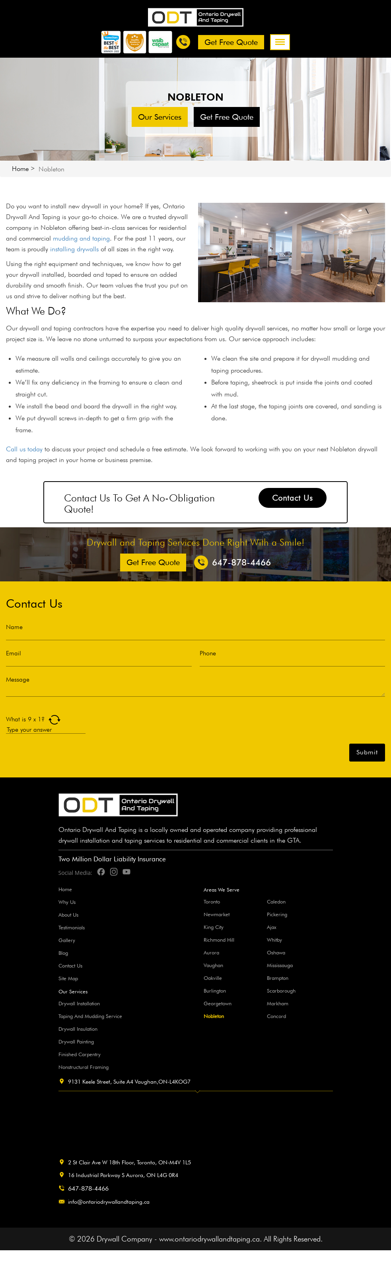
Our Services (159, 117)
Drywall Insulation (77, 1029)
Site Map (68, 978)
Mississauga (280, 965)
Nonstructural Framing (83, 1067)
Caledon (276, 901)
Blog (63, 953)
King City (214, 927)
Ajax (271, 927)
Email (13, 653)
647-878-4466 (88, 1188)
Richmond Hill (219, 940)
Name (14, 627)
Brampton (277, 978)
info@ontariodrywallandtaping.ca (109, 1202)
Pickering (277, 914)
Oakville (213, 978)
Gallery (66, 940)
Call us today (24, 449)
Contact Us (292, 498)
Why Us (67, 902)
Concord (276, 1016)
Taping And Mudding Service (90, 1016)
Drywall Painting (76, 1041)
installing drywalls (74, 249)
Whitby (274, 940)
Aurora (211, 952)
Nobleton (214, 1016)
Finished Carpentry (79, 1054)
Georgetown (217, 1003)
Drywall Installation (79, 1003)
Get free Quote (231, 42)
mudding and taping (81, 238)
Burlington (215, 990)
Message (17, 679)
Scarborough (281, 990)
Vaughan (213, 965)
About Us (68, 914)
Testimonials (71, 927)
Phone (208, 653)
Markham (277, 1003)
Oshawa (276, 952)
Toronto (212, 901)
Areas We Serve (221, 889)
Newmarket (217, 914)
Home (20, 169)
